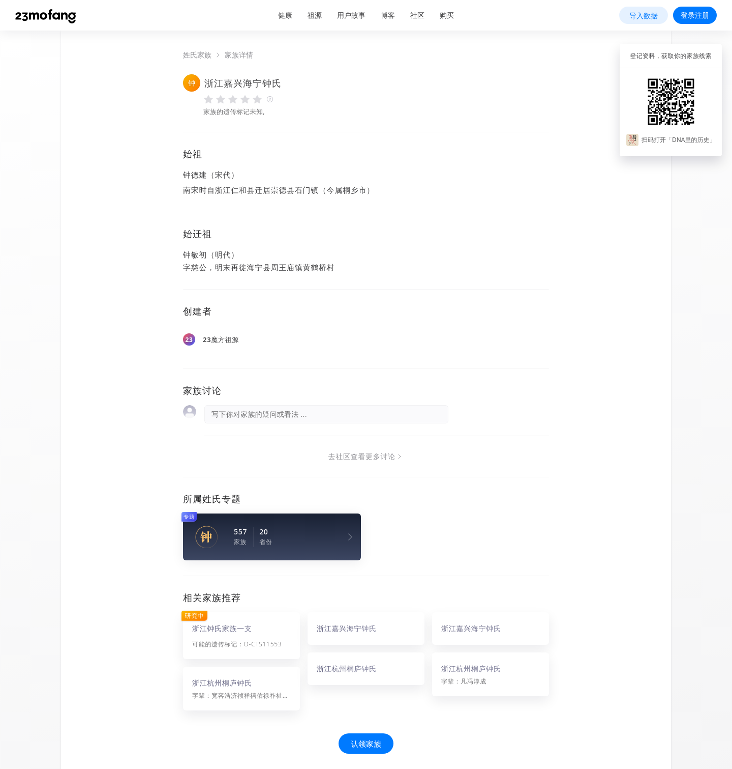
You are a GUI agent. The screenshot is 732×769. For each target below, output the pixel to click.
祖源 (315, 15)
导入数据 (643, 15)
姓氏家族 (197, 55)
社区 (417, 15)
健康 (285, 15)
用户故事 (351, 15)
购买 (447, 15)
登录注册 (695, 15)
